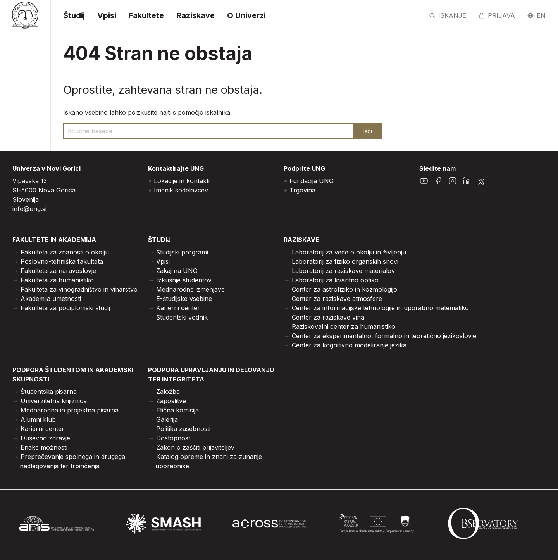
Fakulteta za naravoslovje (58, 271)
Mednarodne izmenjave (190, 289)
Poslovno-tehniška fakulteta (62, 261)
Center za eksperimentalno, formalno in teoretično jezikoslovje (384, 336)
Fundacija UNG (311, 181)
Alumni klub (38, 419)
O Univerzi (246, 15)
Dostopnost (173, 438)
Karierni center (178, 308)
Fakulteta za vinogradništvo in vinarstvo (79, 289)
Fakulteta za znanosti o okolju (65, 252)
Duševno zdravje (45, 438)
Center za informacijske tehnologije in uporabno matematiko (380, 308)
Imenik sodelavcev (181, 190)
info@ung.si (29, 209)
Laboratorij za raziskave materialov (343, 271)
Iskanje (447, 15)
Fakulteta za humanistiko (57, 280)
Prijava (497, 15)
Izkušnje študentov (184, 280)
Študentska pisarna (49, 391)
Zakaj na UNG (177, 271)
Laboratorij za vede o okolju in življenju (349, 252)
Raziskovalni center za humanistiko (343, 326)
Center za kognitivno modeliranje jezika (349, 345)
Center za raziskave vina (328, 317)
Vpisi (106, 15)
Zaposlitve (171, 401)
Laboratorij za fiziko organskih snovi (345, 261)
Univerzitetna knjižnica (54, 401)
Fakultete (146, 15)
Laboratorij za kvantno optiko (335, 280)
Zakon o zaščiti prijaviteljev (195, 447)
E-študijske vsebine (184, 298)
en (536, 15)
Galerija (167, 419)
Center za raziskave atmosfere (337, 298)
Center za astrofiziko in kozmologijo (344, 289)
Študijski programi (182, 252)
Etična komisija (177, 410)
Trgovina (302, 190)
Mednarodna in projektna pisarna (70, 410)
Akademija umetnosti (51, 298)
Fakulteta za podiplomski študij (65, 308)
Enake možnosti (44, 447)
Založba (168, 391)
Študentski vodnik (182, 317)
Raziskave (195, 15)
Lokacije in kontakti (182, 181)
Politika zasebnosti (183, 429)
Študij (74, 15)
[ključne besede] (208, 131)
